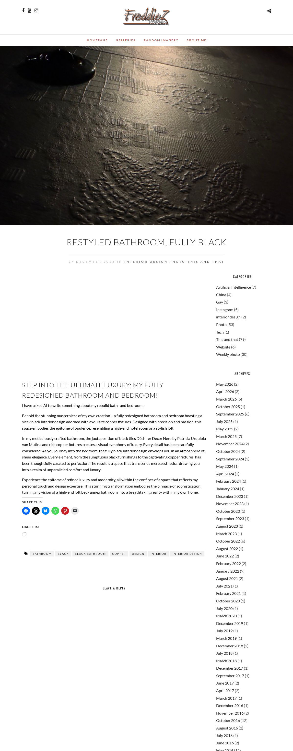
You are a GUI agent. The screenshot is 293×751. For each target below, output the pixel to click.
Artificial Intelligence (233, 287)
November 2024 (230, 443)
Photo (178, 261)
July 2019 (224, 630)
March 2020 (226, 615)
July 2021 (224, 586)
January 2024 (227, 488)
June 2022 (225, 556)
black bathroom (90, 553)
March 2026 (226, 399)
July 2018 (224, 653)
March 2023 (226, 533)
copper (119, 553)
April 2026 (225, 391)
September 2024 (230, 459)
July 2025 (224, 421)
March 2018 (226, 660)
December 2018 (229, 645)
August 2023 (227, 526)
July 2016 (224, 735)
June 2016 (225, 742)
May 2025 (224, 428)
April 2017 (225, 690)
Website (223, 347)
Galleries (126, 40)
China (221, 294)
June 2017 (225, 683)
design (138, 553)
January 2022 (227, 571)
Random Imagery (161, 40)
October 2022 (228, 541)
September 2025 (230, 414)
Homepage (97, 40)
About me (196, 40)
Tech (220, 332)
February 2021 (228, 593)
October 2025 (228, 406)
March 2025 (226, 436)
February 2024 (228, 481)
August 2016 (227, 728)
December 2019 (229, 623)
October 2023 (228, 511)
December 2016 (229, 705)
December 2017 (229, 668)
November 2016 (230, 713)
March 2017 (226, 698)
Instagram (224, 309)
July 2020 (224, 608)
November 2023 (230, 503)
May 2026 (224, 384)
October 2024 (228, 451)
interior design (146, 261)
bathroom (42, 553)
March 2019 (226, 638)
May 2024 (224, 466)
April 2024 (225, 473)
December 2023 (229, 496)
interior (158, 553)
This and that (206, 261)
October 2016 (228, 720)
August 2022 (227, 548)
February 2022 (228, 563)
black (63, 553)
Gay (219, 302)
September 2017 (230, 675)
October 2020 (228, 601)
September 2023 (230, 518)
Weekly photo (228, 354)
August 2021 (227, 578)
